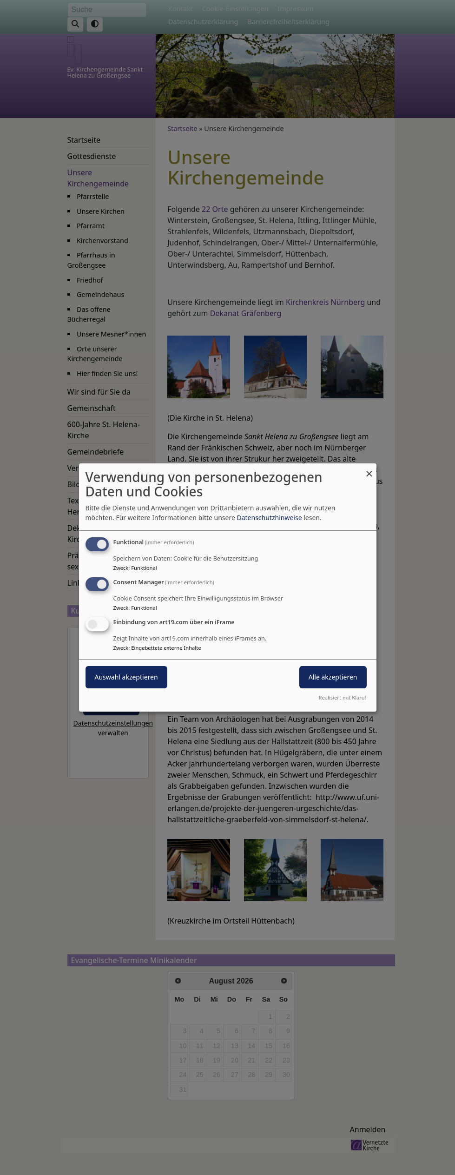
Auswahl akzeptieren (126, 677)
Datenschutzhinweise (269, 517)
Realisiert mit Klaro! (342, 697)
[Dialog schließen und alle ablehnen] (369, 469)
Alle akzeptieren (333, 677)
